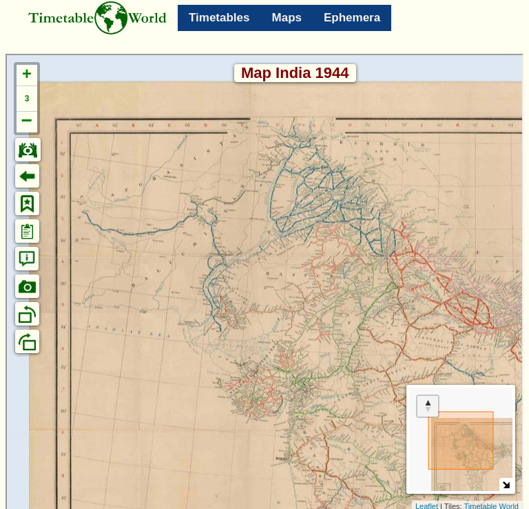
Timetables (219, 17)
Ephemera (352, 17)
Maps (287, 17)
